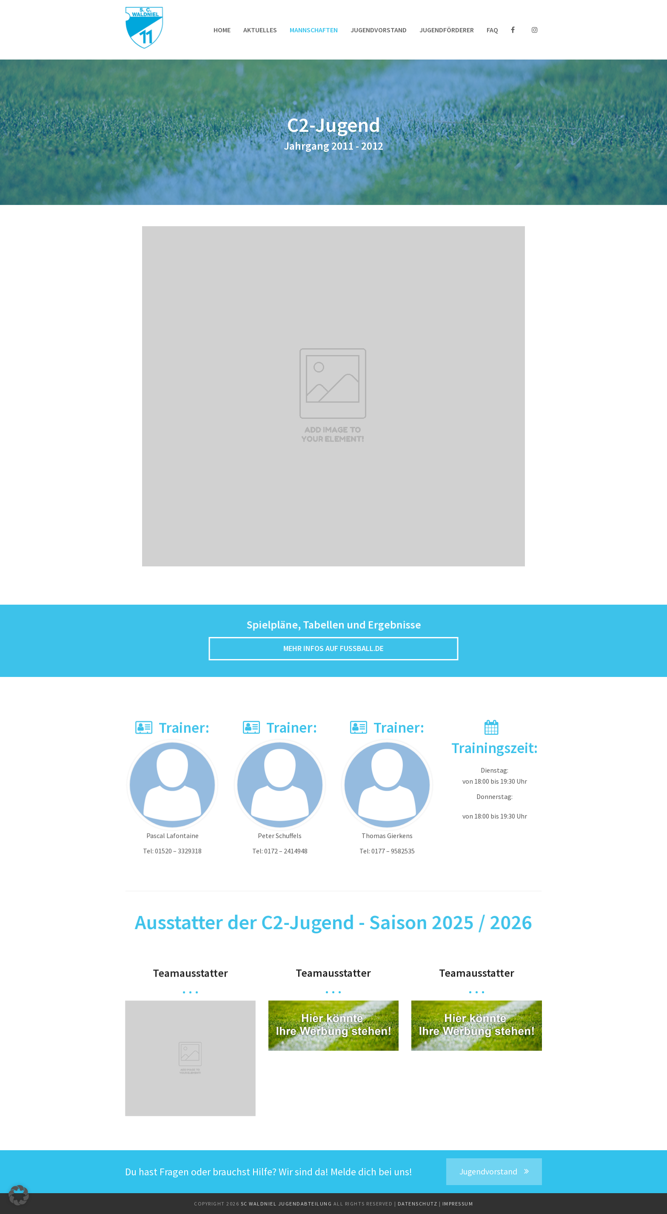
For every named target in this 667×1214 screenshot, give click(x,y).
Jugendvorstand (493, 1171)
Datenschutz (418, 1203)
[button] (18, 1195)
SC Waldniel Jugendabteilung (287, 1203)
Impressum (457, 1203)
